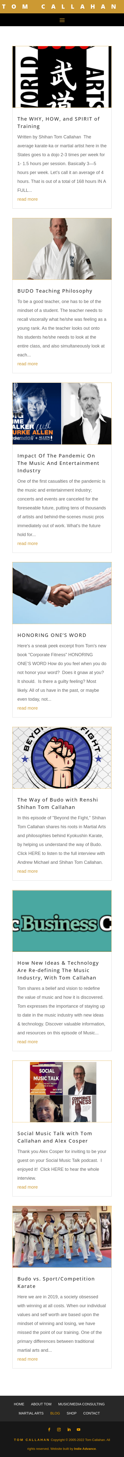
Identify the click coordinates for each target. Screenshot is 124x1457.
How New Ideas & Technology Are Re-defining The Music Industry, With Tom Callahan (58, 970)
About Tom (41, 1404)
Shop (72, 1413)
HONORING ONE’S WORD (52, 635)
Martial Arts (31, 1413)
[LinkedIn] (69, 1429)
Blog (55, 1413)
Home (19, 1404)
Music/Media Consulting (81, 1404)
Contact (91, 1413)
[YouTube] (78, 1429)
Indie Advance (85, 1449)
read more (27, 199)
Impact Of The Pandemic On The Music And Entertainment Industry (58, 463)
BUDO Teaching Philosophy (54, 290)
